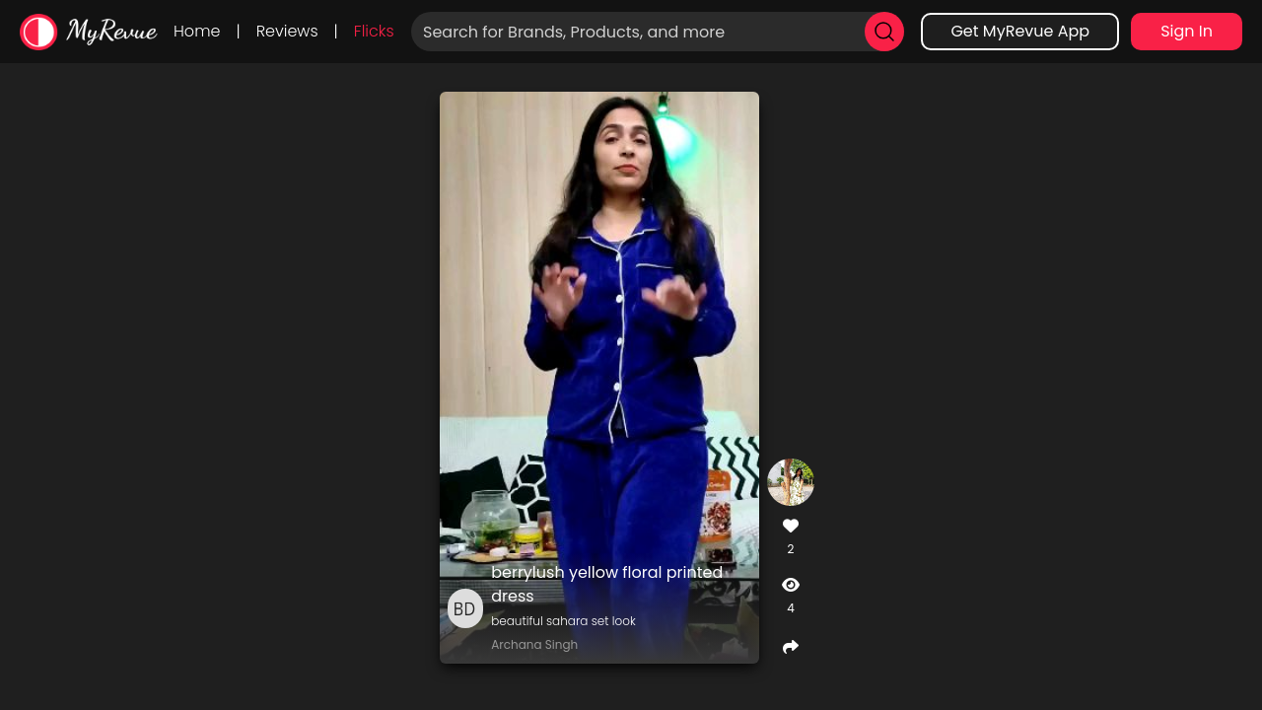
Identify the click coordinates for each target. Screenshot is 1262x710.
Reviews (287, 31)
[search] (884, 31)
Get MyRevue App (1019, 31)
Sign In (1186, 31)
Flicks (374, 31)
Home (197, 31)
